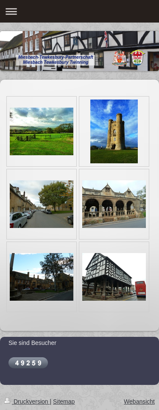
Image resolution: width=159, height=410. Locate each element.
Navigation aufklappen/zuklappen (79, 11)
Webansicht (139, 401)
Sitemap (64, 401)
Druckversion (27, 401)
